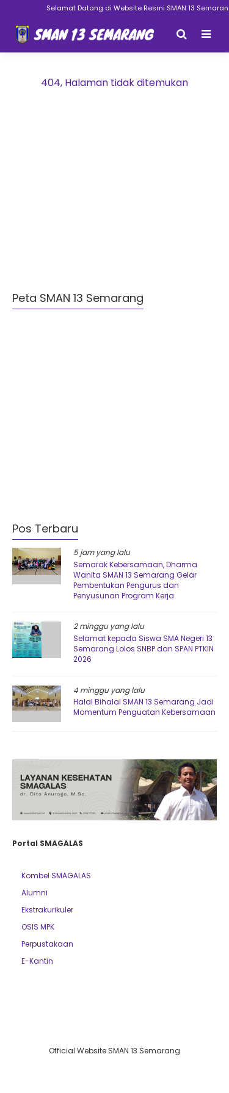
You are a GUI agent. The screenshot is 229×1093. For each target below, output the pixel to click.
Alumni (34, 892)
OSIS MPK (37, 927)
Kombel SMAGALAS (56, 875)
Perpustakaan (47, 944)
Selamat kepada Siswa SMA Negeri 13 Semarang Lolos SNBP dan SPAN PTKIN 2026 (143, 648)
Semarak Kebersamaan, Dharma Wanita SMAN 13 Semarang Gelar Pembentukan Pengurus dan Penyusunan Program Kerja (135, 579)
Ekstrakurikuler (47, 910)
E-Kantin (37, 961)
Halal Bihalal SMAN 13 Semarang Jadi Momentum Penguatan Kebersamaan (144, 707)
